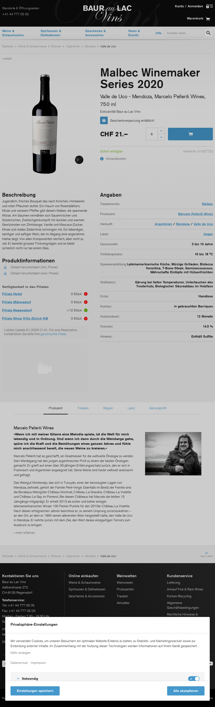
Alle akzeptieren (185, 691)
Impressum (38, 662)
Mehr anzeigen (20, 652)
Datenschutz (19, 662)
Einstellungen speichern (35, 691)
